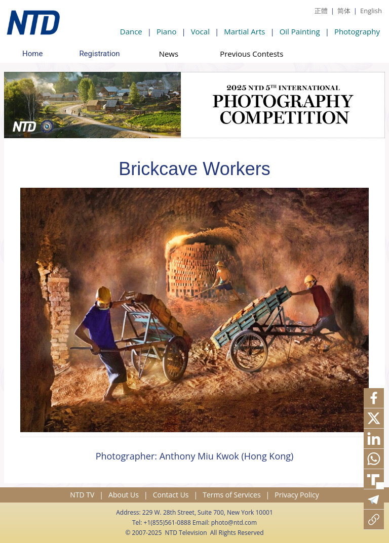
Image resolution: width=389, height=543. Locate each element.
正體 (321, 10)
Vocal (200, 31)
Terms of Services (231, 494)
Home (32, 53)
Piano (166, 31)
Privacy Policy (297, 494)
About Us (123, 494)
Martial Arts (244, 31)
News (169, 54)
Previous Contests (251, 54)
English (371, 10)
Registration (99, 53)
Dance (131, 31)
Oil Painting (300, 31)
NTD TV (82, 494)
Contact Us (171, 494)
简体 (344, 10)
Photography (357, 31)
